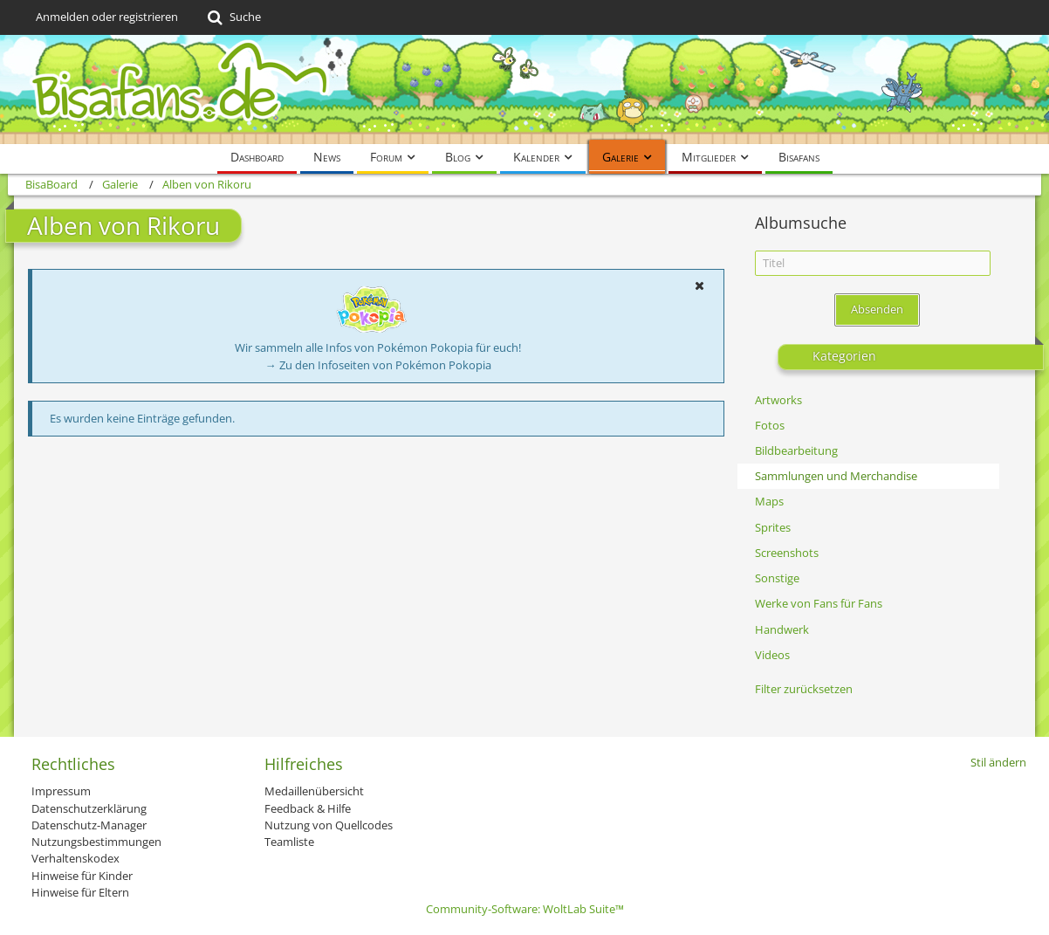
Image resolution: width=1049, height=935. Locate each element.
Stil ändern (998, 762)
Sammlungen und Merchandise (836, 476)
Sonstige (777, 578)
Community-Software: (525, 909)
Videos (772, 655)
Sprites (773, 527)
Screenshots (787, 552)
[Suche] (232, 17)
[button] (699, 285)
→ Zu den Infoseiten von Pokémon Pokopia (378, 365)
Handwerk (782, 629)
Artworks (778, 400)
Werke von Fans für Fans (818, 603)
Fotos (770, 425)
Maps (769, 501)
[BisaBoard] (524, 89)
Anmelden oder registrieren (107, 16)
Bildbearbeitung (796, 450)
